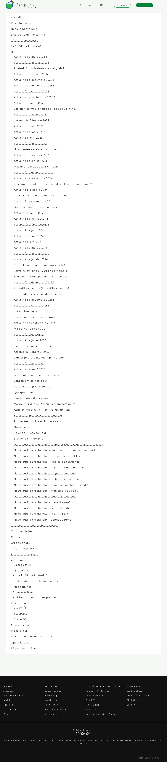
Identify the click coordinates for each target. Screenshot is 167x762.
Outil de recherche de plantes (37, 581)
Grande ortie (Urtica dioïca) (33, 386)
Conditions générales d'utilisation (34, 525)
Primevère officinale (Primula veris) (38, 421)
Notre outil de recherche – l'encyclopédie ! (43, 508)
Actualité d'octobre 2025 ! (31, 91)
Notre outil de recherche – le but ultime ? (42, 514)
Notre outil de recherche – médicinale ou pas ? (46, 490)
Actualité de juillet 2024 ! (31, 218)
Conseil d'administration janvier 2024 (39, 265)
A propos (17, 560)
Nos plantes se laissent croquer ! (36, 149)
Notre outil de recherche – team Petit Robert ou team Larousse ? (58, 444)
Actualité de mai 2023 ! (29, 369)
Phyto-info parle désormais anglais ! (39, 68)
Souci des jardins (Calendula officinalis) (41, 276)
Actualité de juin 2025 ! (29, 126)
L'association (23, 564)
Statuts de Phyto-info (29, 438)
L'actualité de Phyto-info (28, 34)
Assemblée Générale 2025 (31, 120)
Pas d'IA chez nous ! (24, 23)
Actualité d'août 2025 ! (29, 103)
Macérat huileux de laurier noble (36, 166)
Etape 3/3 (20, 619)
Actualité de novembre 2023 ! (34, 299)
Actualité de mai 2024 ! (29, 236)
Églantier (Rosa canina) (30, 433)
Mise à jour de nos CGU (30, 328)
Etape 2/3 (20, 613)
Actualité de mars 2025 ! (30, 143)
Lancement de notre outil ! (32, 380)
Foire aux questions (24, 554)
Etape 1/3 (20, 607)
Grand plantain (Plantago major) (36, 375)
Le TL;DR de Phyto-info (27, 46)
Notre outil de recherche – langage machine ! (45, 496)
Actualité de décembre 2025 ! (34, 79)
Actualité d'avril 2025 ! (29, 137)
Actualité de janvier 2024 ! (32, 259)
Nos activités (23, 586)
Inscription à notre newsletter (31, 636)
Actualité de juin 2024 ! (29, 230)
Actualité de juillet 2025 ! (31, 114)
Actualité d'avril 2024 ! (29, 242)
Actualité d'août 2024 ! (29, 213)
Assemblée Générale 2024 (31, 224)
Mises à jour (19, 630)
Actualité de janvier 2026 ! (32, 74)
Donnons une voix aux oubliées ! (36, 207)
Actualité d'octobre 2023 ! (31, 305)
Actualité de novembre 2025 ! (34, 85)
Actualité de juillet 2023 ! (31, 340)
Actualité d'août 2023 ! (29, 334)
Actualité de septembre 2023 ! (34, 323)
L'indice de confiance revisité (34, 346)
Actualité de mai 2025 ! (29, 132)
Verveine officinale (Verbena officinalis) (41, 270)
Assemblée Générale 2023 (31, 351)
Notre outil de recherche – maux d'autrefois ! (45, 502)
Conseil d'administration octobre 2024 (40, 195)
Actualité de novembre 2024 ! (34, 178)
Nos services (22, 570)
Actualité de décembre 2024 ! (34, 172)
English (131, 705)
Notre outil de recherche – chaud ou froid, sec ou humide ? (54, 450)
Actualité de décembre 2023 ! (34, 282)
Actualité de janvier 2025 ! (31, 161)
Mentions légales (22, 625)
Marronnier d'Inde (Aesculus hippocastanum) (45, 404)
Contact (16, 537)
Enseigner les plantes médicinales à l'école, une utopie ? (53, 184)
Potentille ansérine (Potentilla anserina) (41, 288)
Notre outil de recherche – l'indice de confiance (47, 461)
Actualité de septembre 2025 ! (34, 97)
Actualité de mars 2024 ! (30, 247)
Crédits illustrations (24, 548)
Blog (14, 52)
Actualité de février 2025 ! (31, 155)
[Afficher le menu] (160, 6)
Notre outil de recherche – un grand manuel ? (45, 473)
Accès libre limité (26, 311)
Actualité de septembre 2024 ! (34, 201)
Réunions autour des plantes (36, 597)
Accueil (16, 17)
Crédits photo (20, 542)
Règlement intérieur (25, 648)
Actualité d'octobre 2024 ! (31, 189)
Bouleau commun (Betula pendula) (38, 415)
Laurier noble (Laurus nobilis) (34, 398)
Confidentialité (21, 531)
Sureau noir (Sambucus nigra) (34, 317)
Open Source (20, 642)
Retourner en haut (150, 758)
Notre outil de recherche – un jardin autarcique (46, 479)
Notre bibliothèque (24, 29)
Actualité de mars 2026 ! (30, 56)
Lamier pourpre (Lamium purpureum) (40, 357)
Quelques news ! (25, 392)
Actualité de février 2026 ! (31, 62)
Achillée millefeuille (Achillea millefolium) (42, 409)
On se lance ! (23, 427)
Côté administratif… (24, 40)
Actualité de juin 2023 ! (29, 363)
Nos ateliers (25, 591)
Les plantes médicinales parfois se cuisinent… (45, 108)
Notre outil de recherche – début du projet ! (44, 519)
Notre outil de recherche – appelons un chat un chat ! (51, 485)
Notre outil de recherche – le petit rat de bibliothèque (51, 467)
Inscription (18, 603)
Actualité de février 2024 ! (31, 253)
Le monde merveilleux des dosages (38, 294)
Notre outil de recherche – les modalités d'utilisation (50, 456)
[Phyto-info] (20, 8)
